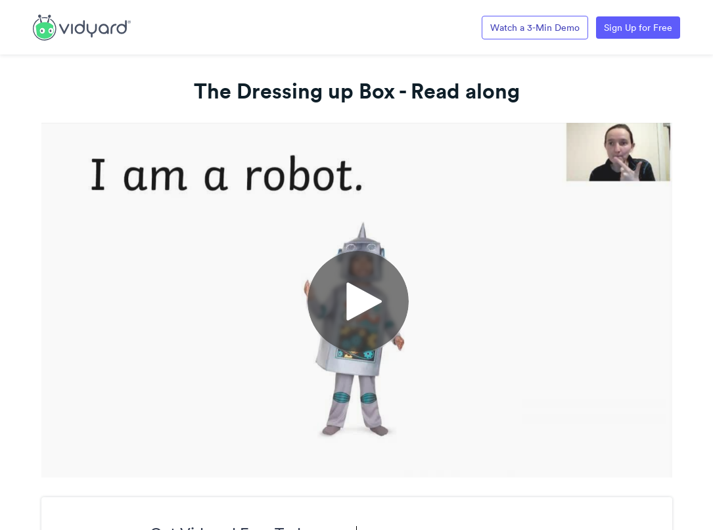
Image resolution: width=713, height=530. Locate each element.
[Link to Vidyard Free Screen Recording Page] (82, 26)
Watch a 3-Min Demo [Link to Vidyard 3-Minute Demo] (535, 27)
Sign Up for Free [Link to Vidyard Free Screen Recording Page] (638, 27)
